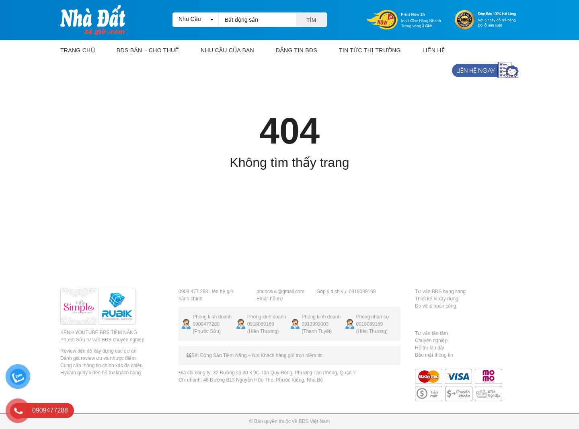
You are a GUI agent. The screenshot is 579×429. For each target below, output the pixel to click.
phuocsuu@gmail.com (280, 291)
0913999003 (315, 324)
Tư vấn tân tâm (431, 333)
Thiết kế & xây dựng (436, 299)
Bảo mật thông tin (434, 355)
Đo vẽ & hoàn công (435, 306)
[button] (195, 19)
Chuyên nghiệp (431, 340)
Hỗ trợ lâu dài (429, 348)
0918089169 (260, 324)
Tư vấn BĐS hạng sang (440, 291)
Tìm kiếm (311, 22)
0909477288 (206, 324)
